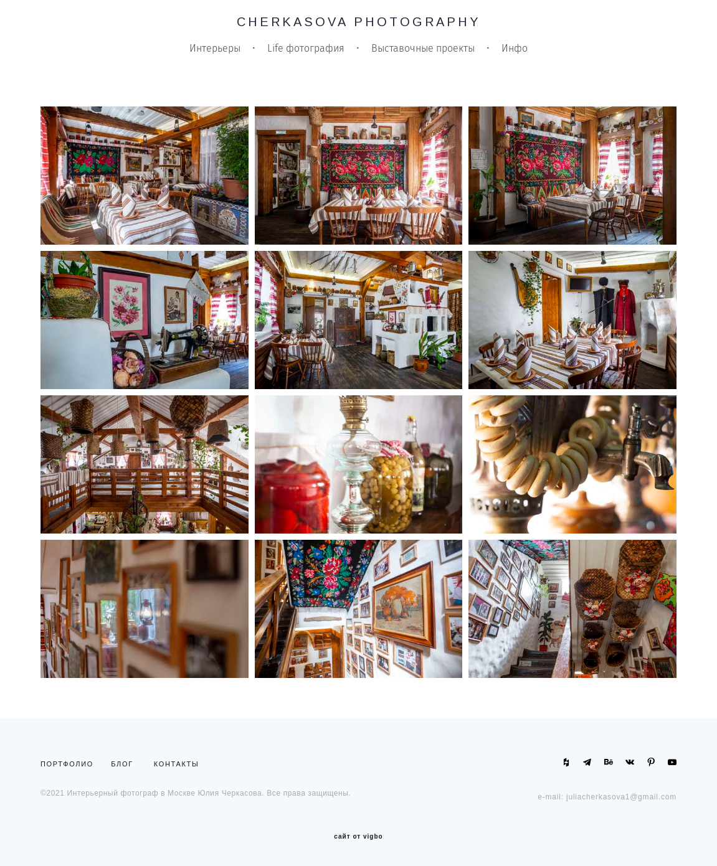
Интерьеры (214, 49)
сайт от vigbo (358, 837)
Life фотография (305, 49)
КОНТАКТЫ (176, 764)
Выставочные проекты (423, 49)
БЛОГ (122, 764)
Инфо (514, 49)
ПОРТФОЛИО (69, 764)
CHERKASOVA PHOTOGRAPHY (359, 22)
